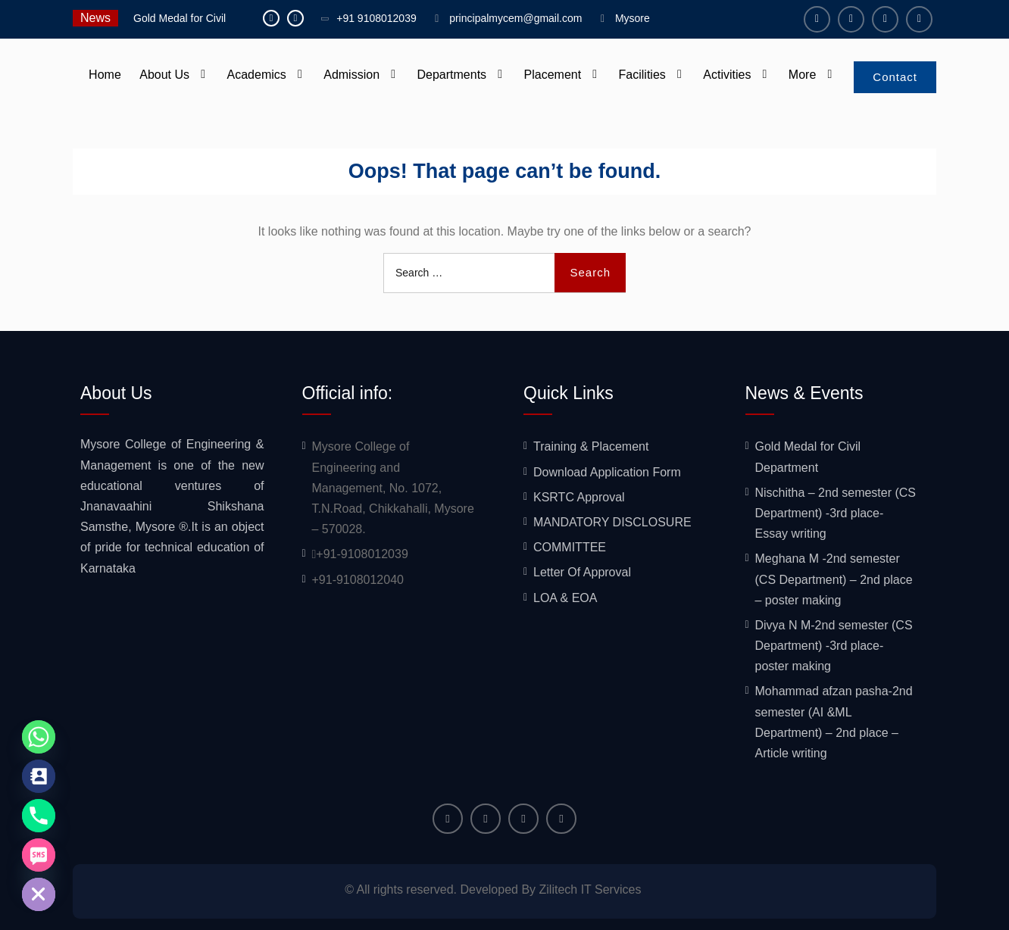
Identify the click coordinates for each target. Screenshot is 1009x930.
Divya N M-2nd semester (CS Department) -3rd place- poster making (834, 646)
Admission (351, 74)
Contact (895, 76)
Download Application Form (607, 472)
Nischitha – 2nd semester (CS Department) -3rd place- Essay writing (836, 513)
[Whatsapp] (38, 737)
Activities (727, 74)
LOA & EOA (565, 597)
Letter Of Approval (582, 572)
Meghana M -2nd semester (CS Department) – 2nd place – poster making (834, 579)
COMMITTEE (569, 547)
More (802, 74)
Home (105, 74)
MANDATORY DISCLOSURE (612, 522)
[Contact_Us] (38, 776)
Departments (451, 74)
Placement (553, 74)
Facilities (642, 74)
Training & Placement (590, 446)
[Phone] (38, 815)
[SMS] (38, 855)
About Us (164, 74)
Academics (256, 74)
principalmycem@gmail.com (515, 18)
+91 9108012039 (376, 18)
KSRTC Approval (579, 497)
